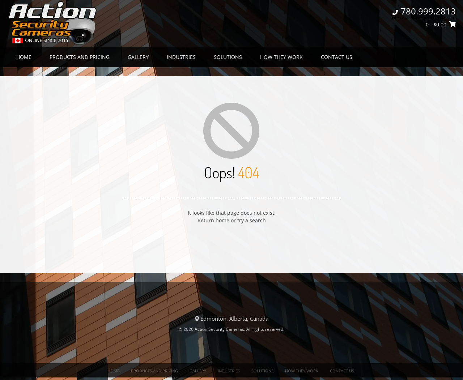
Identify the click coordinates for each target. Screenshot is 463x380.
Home (23, 57)
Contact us (336, 57)
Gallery (138, 57)
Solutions (228, 57)
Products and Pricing (80, 57)
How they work (281, 57)
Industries (181, 57)
